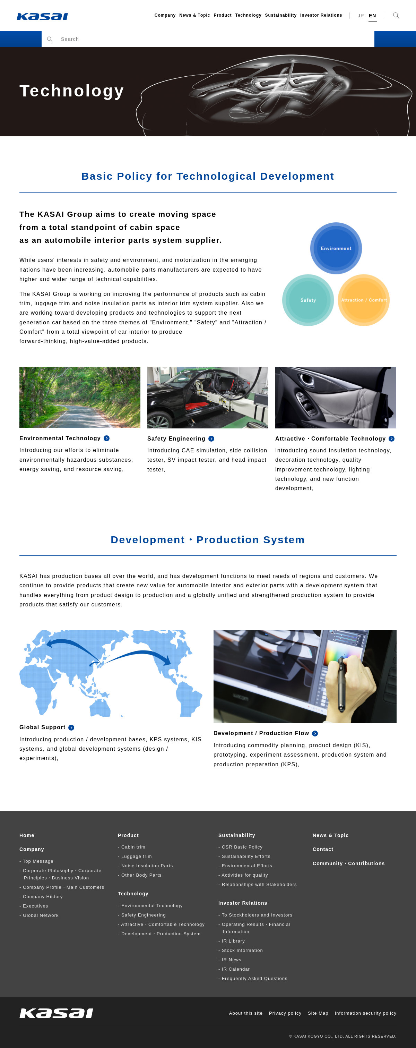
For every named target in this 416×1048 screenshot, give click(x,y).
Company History (43, 896)
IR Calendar (236, 969)
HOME (38, 38)
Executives (35, 906)
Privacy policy (285, 1013)
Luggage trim (136, 856)
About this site (246, 1013)
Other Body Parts (141, 875)
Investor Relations (321, 15)
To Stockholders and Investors (257, 915)
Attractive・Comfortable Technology (163, 924)
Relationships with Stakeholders (259, 884)
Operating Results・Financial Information (256, 928)
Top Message (38, 861)
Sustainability (281, 15)
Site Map (318, 1013)
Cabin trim (133, 847)
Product (223, 15)
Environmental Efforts (247, 865)
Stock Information (242, 950)
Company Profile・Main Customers (63, 887)
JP (361, 15)
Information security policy (366, 1013)
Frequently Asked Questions (255, 978)
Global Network (41, 915)
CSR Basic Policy (242, 847)
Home (26, 835)
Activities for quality (245, 875)
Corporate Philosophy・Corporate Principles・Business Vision (62, 874)
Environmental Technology (152, 905)
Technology (248, 15)
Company (165, 15)
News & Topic (194, 15)
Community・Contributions (349, 863)
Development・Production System (161, 933)
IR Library (233, 941)
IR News (231, 959)
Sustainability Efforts (246, 856)
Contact (323, 849)
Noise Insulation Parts (147, 865)
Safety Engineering (143, 915)
